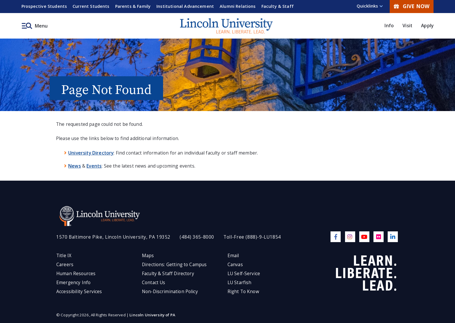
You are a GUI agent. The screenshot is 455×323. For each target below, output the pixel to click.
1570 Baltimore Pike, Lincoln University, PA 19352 (113, 237)
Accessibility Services (79, 291)
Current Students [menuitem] (91, 6)
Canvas (235, 265)
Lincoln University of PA (152, 314)
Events (94, 166)
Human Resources (75, 274)
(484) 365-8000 (197, 237)
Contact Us (153, 283)
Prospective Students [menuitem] (44, 6)
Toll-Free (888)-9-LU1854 (252, 237)
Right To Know (243, 291)
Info (389, 25)
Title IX (63, 256)
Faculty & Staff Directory (168, 274)
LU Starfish (240, 283)
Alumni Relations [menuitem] (238, 6)
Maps (148, 256)
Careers (64, 265)
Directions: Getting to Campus (174, 265)
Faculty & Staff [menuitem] (277, 6)
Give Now (411, 6)
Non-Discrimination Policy (170, 291)
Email (233, 256)
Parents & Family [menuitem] (133, 6)
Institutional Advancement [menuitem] (185, 6)
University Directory (90, 153)
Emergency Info (73, 283)
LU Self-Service (244, 274)
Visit (407, 25)
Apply (427, 25)
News (74, 166)
